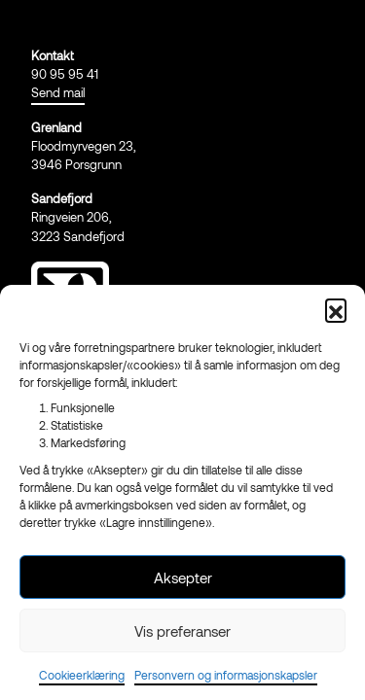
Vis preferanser (182, 631)
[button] (336, 309)
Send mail (58, 92)
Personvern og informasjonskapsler (225, 675)
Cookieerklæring (82, 675)
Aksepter (183, 577)
